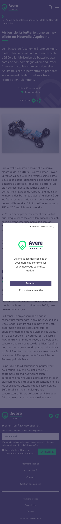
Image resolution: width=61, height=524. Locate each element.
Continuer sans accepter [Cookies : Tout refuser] (41, 226)
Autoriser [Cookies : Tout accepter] (30, 283)
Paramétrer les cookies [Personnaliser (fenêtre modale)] (31, 290)
